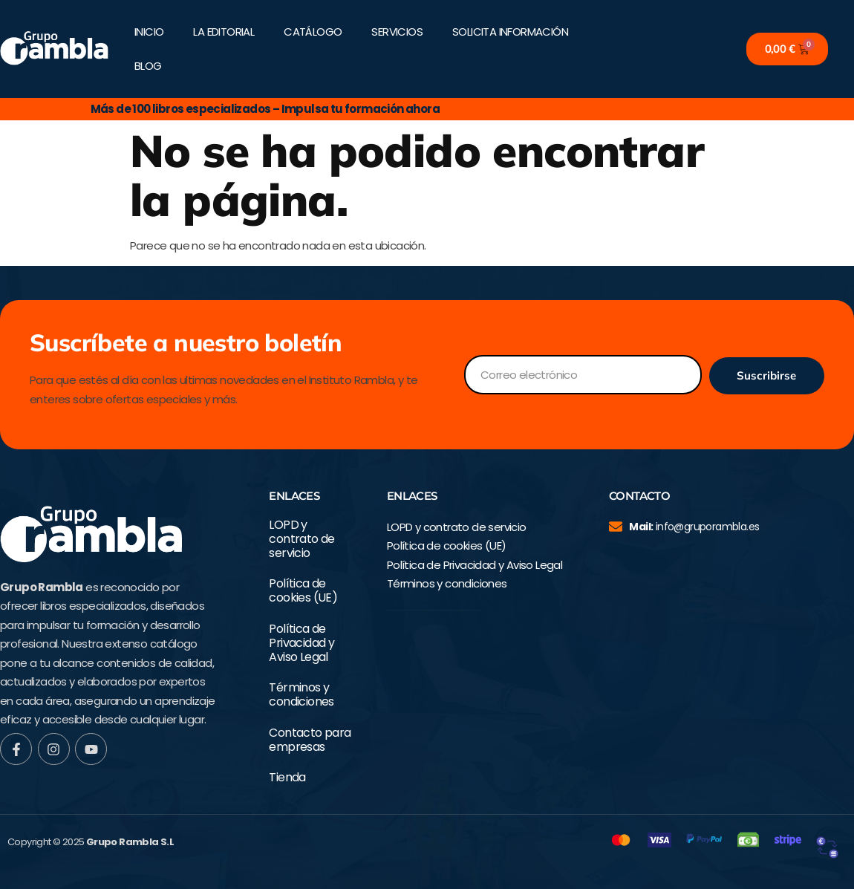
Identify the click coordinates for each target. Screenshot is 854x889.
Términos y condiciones (301, 694)
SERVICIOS (397, 31)
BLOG (148, 66)
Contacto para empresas (310, 740)
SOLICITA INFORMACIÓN (510, 31)
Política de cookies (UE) (303, 590)
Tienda (287, 777)
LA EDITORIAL (223, 31)
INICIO (148, 31)
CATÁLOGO (313, 31)
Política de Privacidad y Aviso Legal (301, 643)
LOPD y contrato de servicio (301, 539)
